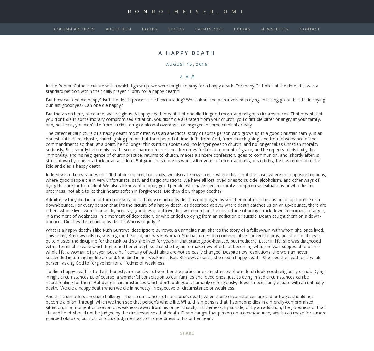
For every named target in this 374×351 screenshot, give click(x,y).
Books (150, 29)
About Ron (118, 29)
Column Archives (74, 29)
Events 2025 (209, 29)
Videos (176, 29)
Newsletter (275, 29)
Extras (242, 29)
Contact (310, 29)
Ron (187, 11)
